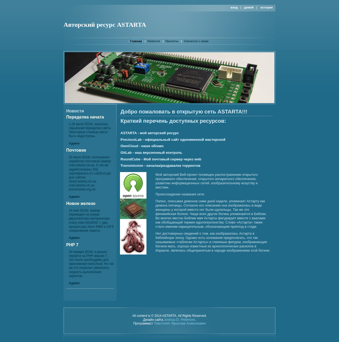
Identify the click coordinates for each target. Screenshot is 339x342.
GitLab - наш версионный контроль (151, 153)
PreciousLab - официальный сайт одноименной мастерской (173, 140)
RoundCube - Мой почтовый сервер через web (161, 159)
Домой (248, 7)
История (267, 7)
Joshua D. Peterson (179, 320)
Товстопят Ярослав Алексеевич (180, 323)
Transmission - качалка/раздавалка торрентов (160, 166)
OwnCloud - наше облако (142, 146)
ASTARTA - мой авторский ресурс (150, 133)
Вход (234, 7)
